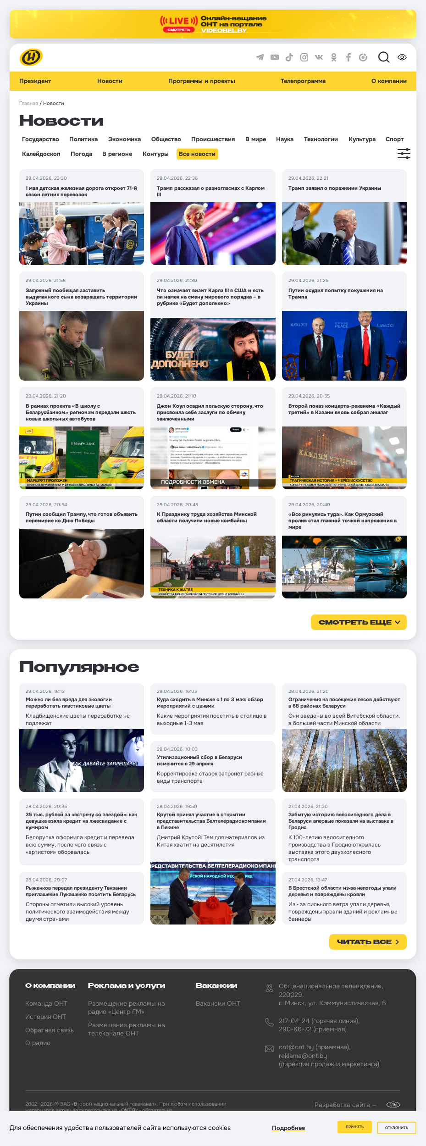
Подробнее (288, 1129)
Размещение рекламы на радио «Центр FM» (126, 1007)
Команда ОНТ (46, 1003)
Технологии (321, 139)
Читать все (364, 942)
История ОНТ (45, 1017)
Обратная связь (49, 1030)
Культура (362, 139)
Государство (40, 139)
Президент (35, 81)
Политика (83, 139)
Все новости (197, 154)
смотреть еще (355, 623)
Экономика (124, 139)
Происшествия (213, 139)
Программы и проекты (201, 81)
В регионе (117, 154)
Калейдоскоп (41, 154)
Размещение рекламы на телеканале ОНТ (126, 1029)
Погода (81, 154)
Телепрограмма (303, 81)
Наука (284, 139)
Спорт (395, 139)
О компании (389, 81)
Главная (28, 103)
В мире (255, 139)
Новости (109, 81)
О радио (37, 1043)
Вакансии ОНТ (218, 1003)
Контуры (156, 154)
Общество (166, 139)
